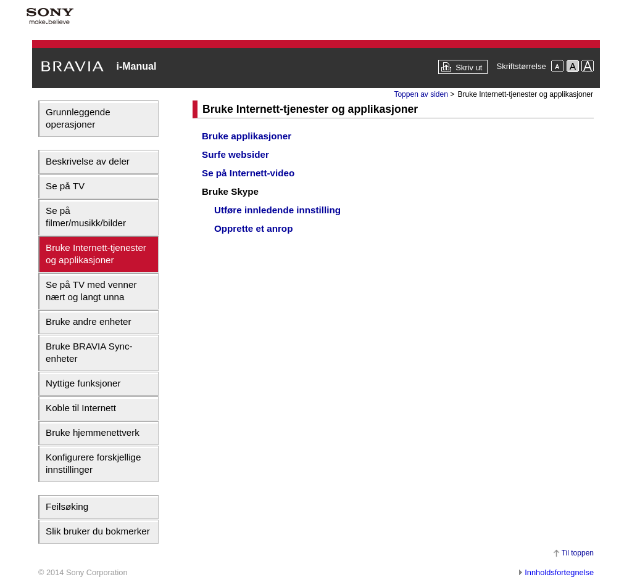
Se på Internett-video (248, 173)
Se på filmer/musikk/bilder (86, 216)
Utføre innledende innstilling (277, 210)
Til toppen (578, 553)
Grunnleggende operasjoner (78, 118)
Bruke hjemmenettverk (92, 432)
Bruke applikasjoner (246, 136)
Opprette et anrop (253, 228)
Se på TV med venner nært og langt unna (91, 290)
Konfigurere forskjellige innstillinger (93, 463)
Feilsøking (67, 506)
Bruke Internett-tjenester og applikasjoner (96, 253)
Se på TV (65, 186)
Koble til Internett (81, 408)
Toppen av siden (420, 94)
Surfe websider (235, 154)
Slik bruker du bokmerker (98, 531)
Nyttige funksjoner (83, 383)
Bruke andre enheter (88, 321)
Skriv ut (468, 67)
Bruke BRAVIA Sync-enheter (89, 352)
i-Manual (136, 66)
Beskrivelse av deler (88, 161)
